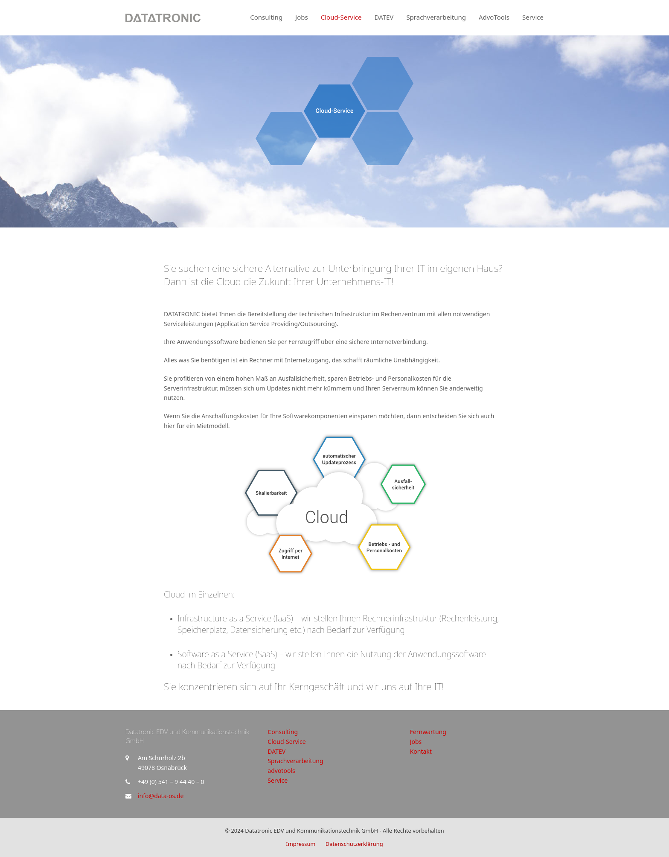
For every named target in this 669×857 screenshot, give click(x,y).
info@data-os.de (160, 796)
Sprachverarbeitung (295, 761)
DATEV (276, 751)
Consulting (283, 732)
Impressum (300, 844)
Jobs (416, 741)
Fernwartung (428, 732)
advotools (281, 771)
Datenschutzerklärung (354, 844)
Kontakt (421, 751)
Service (278, 780)
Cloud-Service (286, 741)
